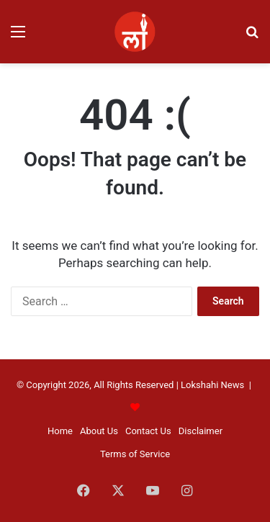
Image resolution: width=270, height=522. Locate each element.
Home (60, 431)
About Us (99, 431)
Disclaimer (200, 431)
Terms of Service (135, 454)
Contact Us (148, 431)
